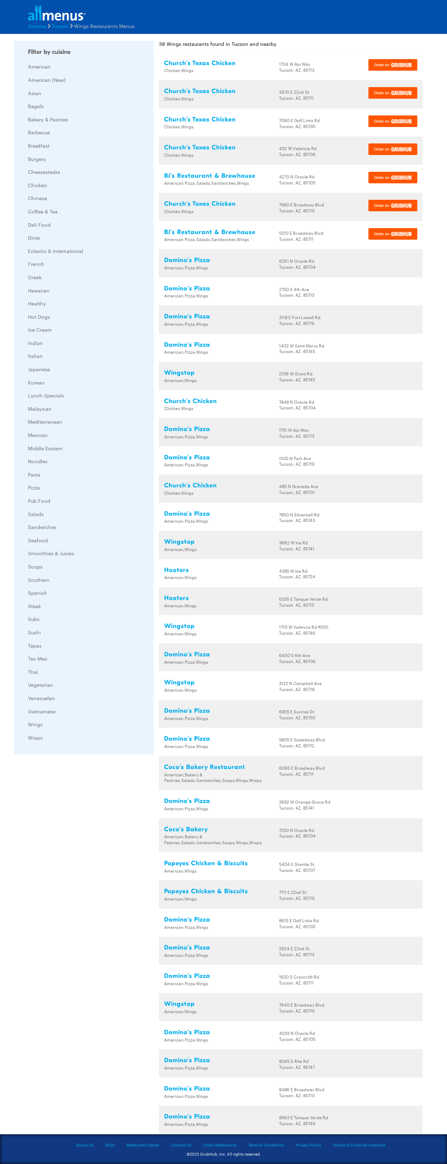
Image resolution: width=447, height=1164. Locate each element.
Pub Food (39, 500)
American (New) (47, 79)
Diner (34, 237)
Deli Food (39, 224)
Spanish (37, 592)
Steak (34, 605)
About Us (84, 1145)
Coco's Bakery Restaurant (204, 767)
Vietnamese (42, 711)
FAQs (110, 1145)
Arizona (37, 26)
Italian (35, 355)
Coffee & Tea (43, 211)
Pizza (34, 487)
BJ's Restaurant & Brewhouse (209, 175)
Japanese (39, 369)
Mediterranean (45, 421)
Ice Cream (40, 329)
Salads (36, 513)
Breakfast (39, 145)
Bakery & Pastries (48, 119)
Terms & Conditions (266, 1145)
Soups (35, 566)
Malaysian (40, 408)
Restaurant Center (142, 1145)
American (39, 66)
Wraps (35, 737)
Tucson (60, 26)
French (36, 263)
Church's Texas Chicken (200, 63)
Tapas (35, 645)
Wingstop (179, 372)
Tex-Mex (37, 658)
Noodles (37, 461)
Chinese (37, 198)
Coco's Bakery (186, 829)
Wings (35, 724)
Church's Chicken (190, 401)
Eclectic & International (55, 250)
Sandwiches (42, 526)
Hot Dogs (39, 316)
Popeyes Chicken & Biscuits (206, 863)
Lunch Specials (46, 395)
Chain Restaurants (219, 1145)
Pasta (34, 474)
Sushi (34, 632)
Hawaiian (39, 290)
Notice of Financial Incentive (359, 1145)
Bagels (36, 106)
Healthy (37, 303)
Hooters (176, 570)
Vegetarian (40, 684)
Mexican (38, 434)
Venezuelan (41, 697)
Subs (33, 618)
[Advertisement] (66, 864)
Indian (35, 342)
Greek (35, 277)
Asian (34, 93)
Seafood (38, 540)
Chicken (37, 185)
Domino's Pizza (187, 260)
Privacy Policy (308, 1145)
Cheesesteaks (44, 171)
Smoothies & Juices (51, 553)
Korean (36, 382)
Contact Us (181, 1145)
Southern (39, 579)
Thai (33, 671)
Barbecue (39, 132)
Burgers (37, 158)
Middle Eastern (45, 448)
